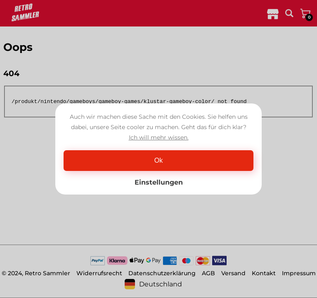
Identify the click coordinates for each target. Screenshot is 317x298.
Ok (158, 160)
